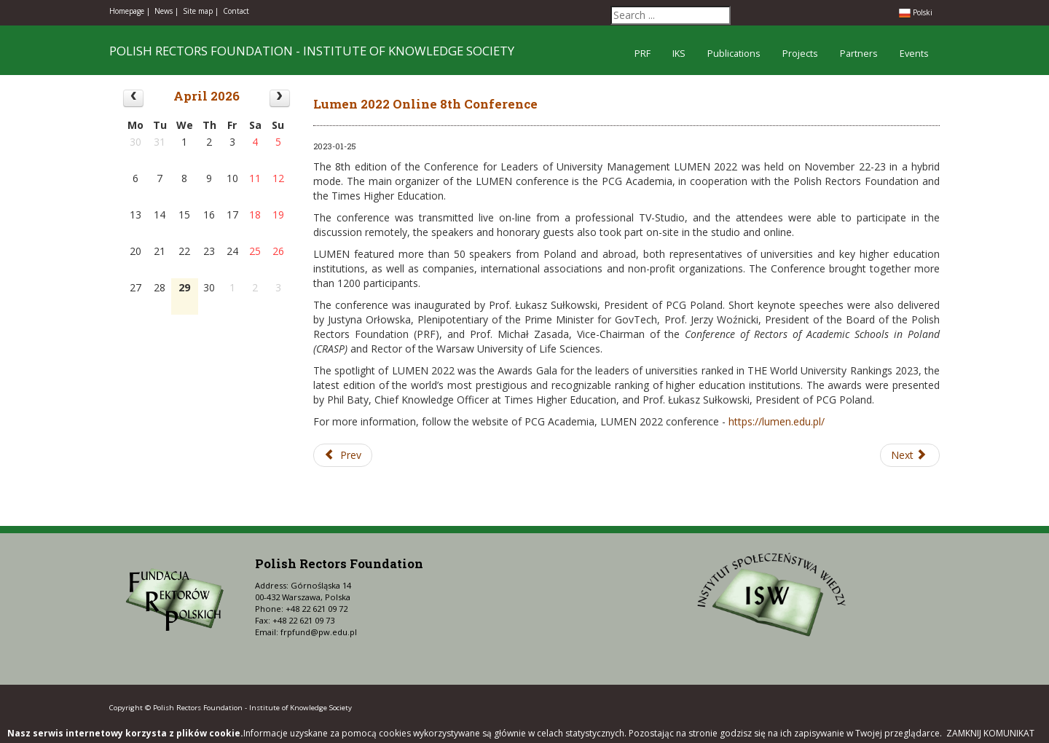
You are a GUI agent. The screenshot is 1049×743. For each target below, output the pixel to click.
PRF (642, 53)
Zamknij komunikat (990, 733)
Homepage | (129, 11)
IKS (678, 53)
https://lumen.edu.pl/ (776, 421)
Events (914, 53)
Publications (734, 53)
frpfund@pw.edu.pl (318, 631)
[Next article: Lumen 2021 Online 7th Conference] (910, 455)
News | (166, 11)
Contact (236, 11)
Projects (800, 53)
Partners (859, 53)
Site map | (201, 11)
